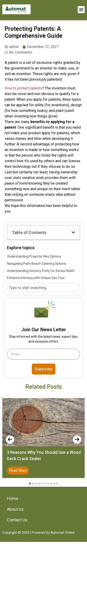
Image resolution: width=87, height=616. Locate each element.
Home (12, 498)
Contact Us (17, 519)
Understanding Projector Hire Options (34, 256)
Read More (18, 470)
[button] (81, 9)
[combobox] (43, 287)
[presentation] (10, 439)
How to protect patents (23, 88)
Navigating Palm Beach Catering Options (36, 263)
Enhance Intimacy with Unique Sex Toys (36, 278)
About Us (15, 509)
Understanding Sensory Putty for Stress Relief (40, 271)
